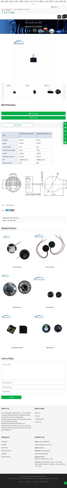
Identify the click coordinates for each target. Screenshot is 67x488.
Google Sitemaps (44, 481)
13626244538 (7, 9)
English (54, 7)
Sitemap (35, 481)
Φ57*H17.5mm (11, 220)
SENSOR (4, 454)
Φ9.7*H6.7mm (15, 218)
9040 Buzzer (10, 205)
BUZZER (3, 444)
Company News (39, 419)
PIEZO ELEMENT (6, 450)
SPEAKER (4, 441)
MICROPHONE (5, 457)
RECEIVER (4, 447)
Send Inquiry (33, 113)
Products (37, 416)
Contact (8, 11)
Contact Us (38, 422)
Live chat (33, 118)
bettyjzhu (41, 447)
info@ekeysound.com (23, 9)
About (3, 11)
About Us (37, 413)
